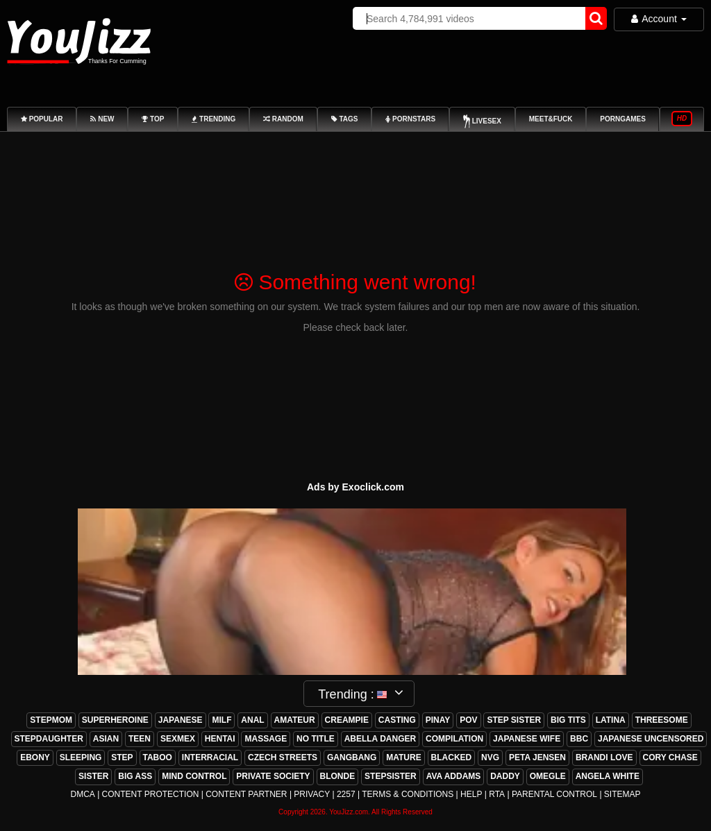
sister (93, 776)
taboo (157, 757)
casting (397, 720)
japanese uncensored (650, 739)
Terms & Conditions (407, 794)
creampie (347, 720)
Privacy (312, 794)
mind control (194, 776)
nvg (490, 757)
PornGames (623, 119)
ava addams (453, 776)
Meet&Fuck (551, 119)
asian (106, 739)
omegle (548, 776)
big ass (135, 776)
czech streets (282, 757)
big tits (568, 720)
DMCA (82, 794)
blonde (338, 776)
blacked (451, 757)
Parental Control (554, 794)
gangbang (351, 757)
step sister (514, 720)
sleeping (81, 757)
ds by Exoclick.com (359, 486)
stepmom (51, 720)
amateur (294, 720)
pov (468, 720)
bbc (579, 739)
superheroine (115, 720)
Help (471, 794)
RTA (497, 794)
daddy (505, 776)
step (122, 757)
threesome (661, 720)
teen (139, 739)
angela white (607, 776)
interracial (210, 757)
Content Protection (150, 794)
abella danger (380, 739)
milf (221, 720)
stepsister (391, 776)
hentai (220, 739)
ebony (35, 757)
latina (611, 720)
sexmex (177, 739)
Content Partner (246, 794)
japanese (180, 720)
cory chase (670, 757)
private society (273, 776)
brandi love (604, 757)
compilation (454, 739)
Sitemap (622, 794)
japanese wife (526, 739)
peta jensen (537, 757)
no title (315, 739)
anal (252, 720)
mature (403, 757)
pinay (438, 720)
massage (265, 739)
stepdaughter (49, 739)
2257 (346, 794)
